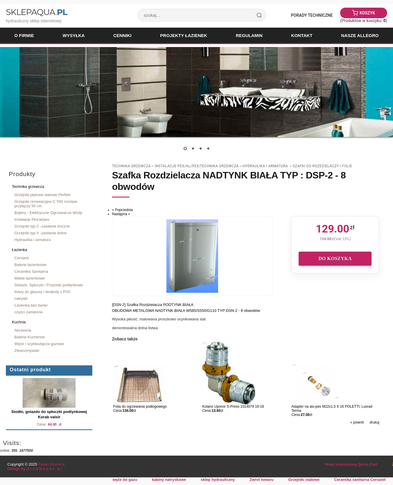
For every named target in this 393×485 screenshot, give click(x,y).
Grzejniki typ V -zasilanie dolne (40, 233)
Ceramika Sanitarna (31, 271)
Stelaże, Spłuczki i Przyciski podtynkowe (48, 285)
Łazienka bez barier (31, 305)
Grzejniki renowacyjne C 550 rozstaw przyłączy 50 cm (45, 203)
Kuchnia (19, 322)
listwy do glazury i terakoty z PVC (42, 292)
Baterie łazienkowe (30, 264)
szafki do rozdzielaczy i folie (322, 166)
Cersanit (21, 258)
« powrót (357, 422)
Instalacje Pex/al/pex (31, 219)
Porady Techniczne (312, 15)
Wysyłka (74, 35)
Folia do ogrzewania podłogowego (140, 406)
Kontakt (301, 35)
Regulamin (249, 35)
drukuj (374, 422)
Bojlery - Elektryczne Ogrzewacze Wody (48, 212)
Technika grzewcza (28, 186)
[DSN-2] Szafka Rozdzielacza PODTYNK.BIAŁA (152, 304)
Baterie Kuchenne (29, 337)
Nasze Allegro (360, 35)
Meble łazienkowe (29, 278)
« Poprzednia (122, 210)
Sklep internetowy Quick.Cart (350, 464)
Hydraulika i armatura (32, 240)
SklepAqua (36, 12)
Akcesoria (22, 330)
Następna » (121, 214)
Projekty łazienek (183, 35)
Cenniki (122, 35)
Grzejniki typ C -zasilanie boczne (42, 226)
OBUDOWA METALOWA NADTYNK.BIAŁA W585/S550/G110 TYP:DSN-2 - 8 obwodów (186, 310)
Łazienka (19, 249)
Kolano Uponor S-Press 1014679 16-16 (233, 406)
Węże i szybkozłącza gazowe (39, 344)
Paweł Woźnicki (51, 464)
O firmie (24, 35)
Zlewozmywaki (26, 350)
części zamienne (28, 312)
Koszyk (367, 13)
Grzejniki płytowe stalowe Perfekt (42, 195)
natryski (21, 298)
